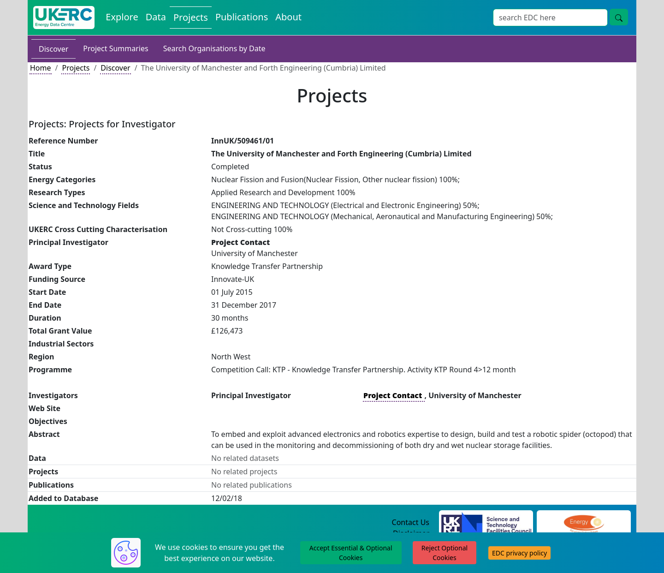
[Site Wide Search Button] (619, 17)
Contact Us (410, 522)
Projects (75, 68)
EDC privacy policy (519, 553)
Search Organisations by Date (214, 48)
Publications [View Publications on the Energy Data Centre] (241, 17)
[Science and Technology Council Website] (486, 523)
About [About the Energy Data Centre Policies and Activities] (288, 17)
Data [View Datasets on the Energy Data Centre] (156, 17)
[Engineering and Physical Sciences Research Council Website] (583, 523)
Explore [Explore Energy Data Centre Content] (122, 17)
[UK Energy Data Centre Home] (64, 17)
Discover (53, 49)
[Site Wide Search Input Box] (550, 17)
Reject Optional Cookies (444, 552)
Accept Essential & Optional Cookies (350, 552)
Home (40, 68)
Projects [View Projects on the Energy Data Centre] (190, 17)
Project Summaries (115, 48)
